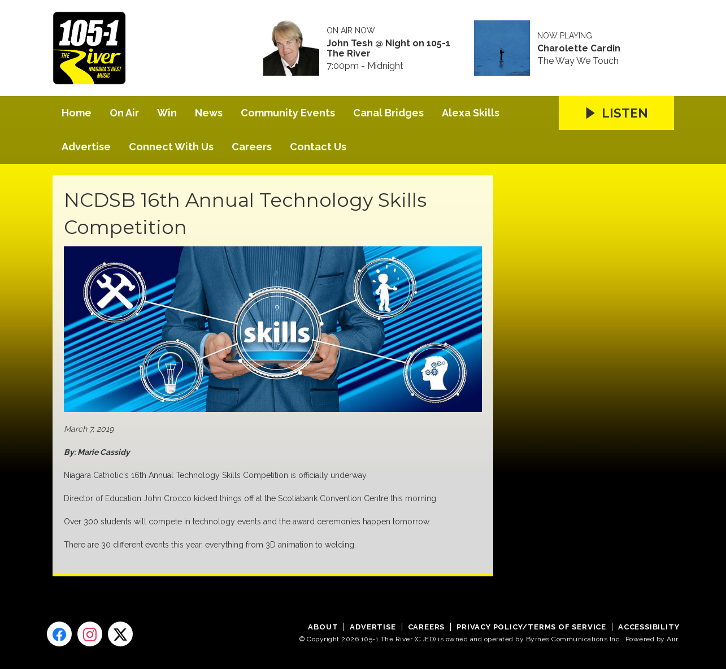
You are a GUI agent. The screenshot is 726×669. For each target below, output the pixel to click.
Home (77, 113)
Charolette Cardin (578, 49)
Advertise (86, 147)
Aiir (672, 639)
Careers (252, 147)
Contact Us (318, 147)
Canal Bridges (388, 113)
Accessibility (648, 627)
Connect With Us (171, 147)
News (209, 113)
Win (167, 113)
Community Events (288, 113)
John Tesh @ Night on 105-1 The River (388, 48)
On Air (124, 113)
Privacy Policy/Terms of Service (531, 627)
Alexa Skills (470, 113)
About (323, 627)
